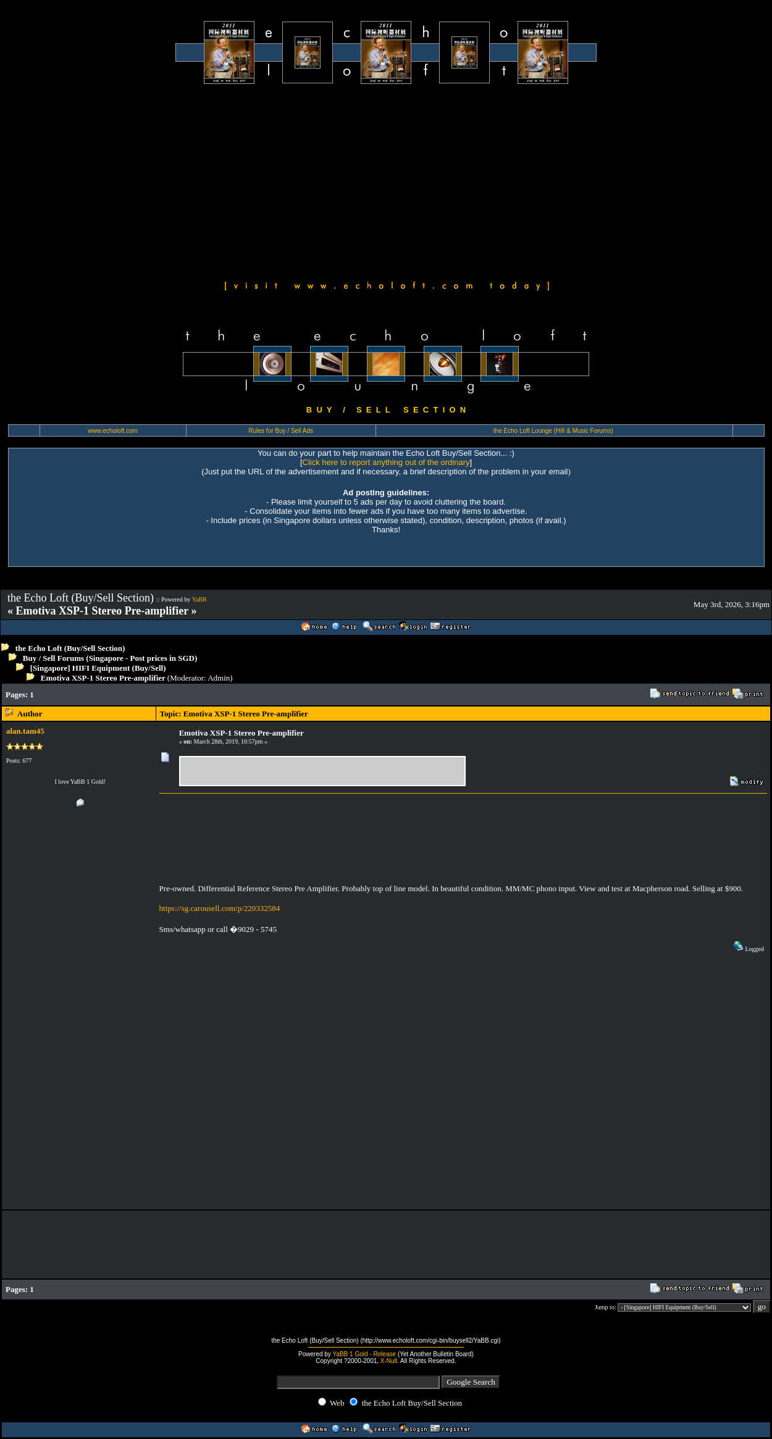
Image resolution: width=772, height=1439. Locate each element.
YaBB (199, 599)
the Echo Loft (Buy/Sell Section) (70, 648)
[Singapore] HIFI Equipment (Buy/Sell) (98, 668)
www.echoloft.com (113, 430)
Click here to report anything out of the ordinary (386, 462)
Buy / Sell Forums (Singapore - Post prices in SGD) (110, 658)
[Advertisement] (386, 180)
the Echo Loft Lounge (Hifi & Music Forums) (553, 430)
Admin (219, 677)
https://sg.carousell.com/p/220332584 (219, 908)
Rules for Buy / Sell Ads (281, 430)
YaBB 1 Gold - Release (364, 1354)
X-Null (388, 1360)
